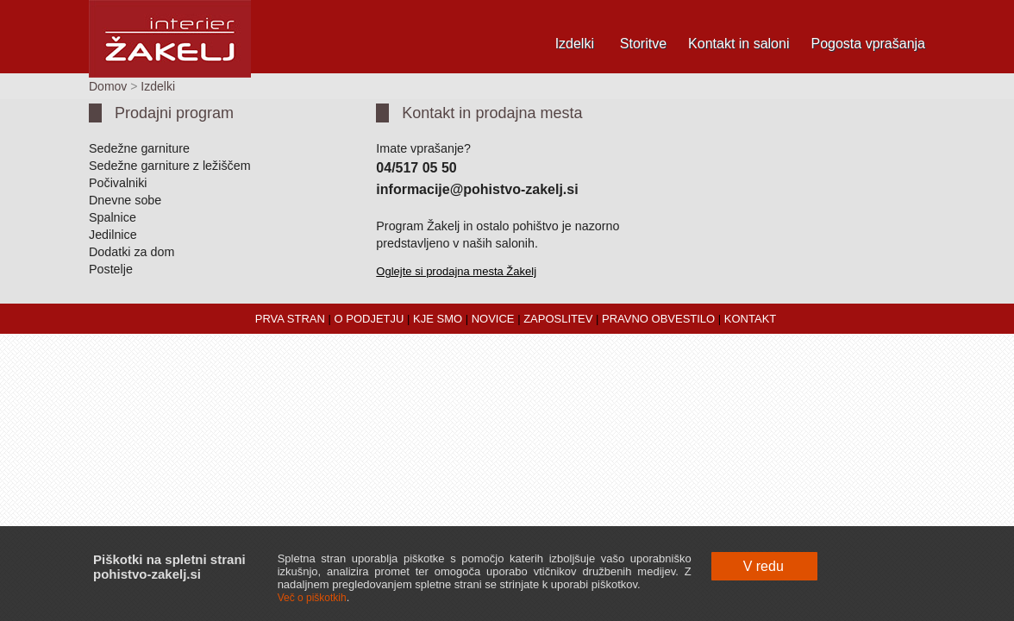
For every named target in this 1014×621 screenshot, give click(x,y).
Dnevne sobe (125, 200)
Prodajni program (174, 113)
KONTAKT (750, 318)
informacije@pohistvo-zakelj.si (477, 189)
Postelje (111, 269)
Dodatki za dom (131, 252)
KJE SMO (437, 318)
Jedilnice (113, 235)
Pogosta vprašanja (868, 43)
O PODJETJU (369, 318)
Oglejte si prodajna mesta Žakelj (456, 271)
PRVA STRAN (290, 318)
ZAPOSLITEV (557, 318)
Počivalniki (118, 183)
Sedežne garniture (139, 148)
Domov (108, 86)
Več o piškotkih (312, 598)
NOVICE (493, 318)
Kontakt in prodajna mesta (492, 113)
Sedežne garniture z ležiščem (170, 165)
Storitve (643, 43)
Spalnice (112, 217)
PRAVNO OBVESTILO (658, 318)
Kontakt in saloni (738, 43)
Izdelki (574, 43)
